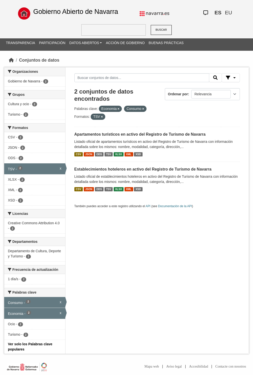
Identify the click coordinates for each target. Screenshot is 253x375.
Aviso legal (174, 366)
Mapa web (152, 366)
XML (128, 154)
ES (217, 12)
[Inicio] (11, 60)
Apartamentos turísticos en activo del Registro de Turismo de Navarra (140, 134)
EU (228, 12)
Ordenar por (178, 94)
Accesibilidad (198, 366)
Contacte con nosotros (230, 366)
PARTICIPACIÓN (52, 43)
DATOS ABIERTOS (84, 43)
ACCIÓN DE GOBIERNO (125, 43)
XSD (138, 154)
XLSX (118, 154)
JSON (88, 154)
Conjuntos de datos (39, 60)
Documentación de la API (175, 206)
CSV (78, 154)
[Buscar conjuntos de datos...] (141, 77)
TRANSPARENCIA (20, 43)
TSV (108, 154)
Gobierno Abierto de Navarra (75, 11)
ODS (99, 154)
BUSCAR (161, 29)
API (148, 206)
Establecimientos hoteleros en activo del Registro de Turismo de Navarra (142, 169)
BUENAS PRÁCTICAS (166, 43)
